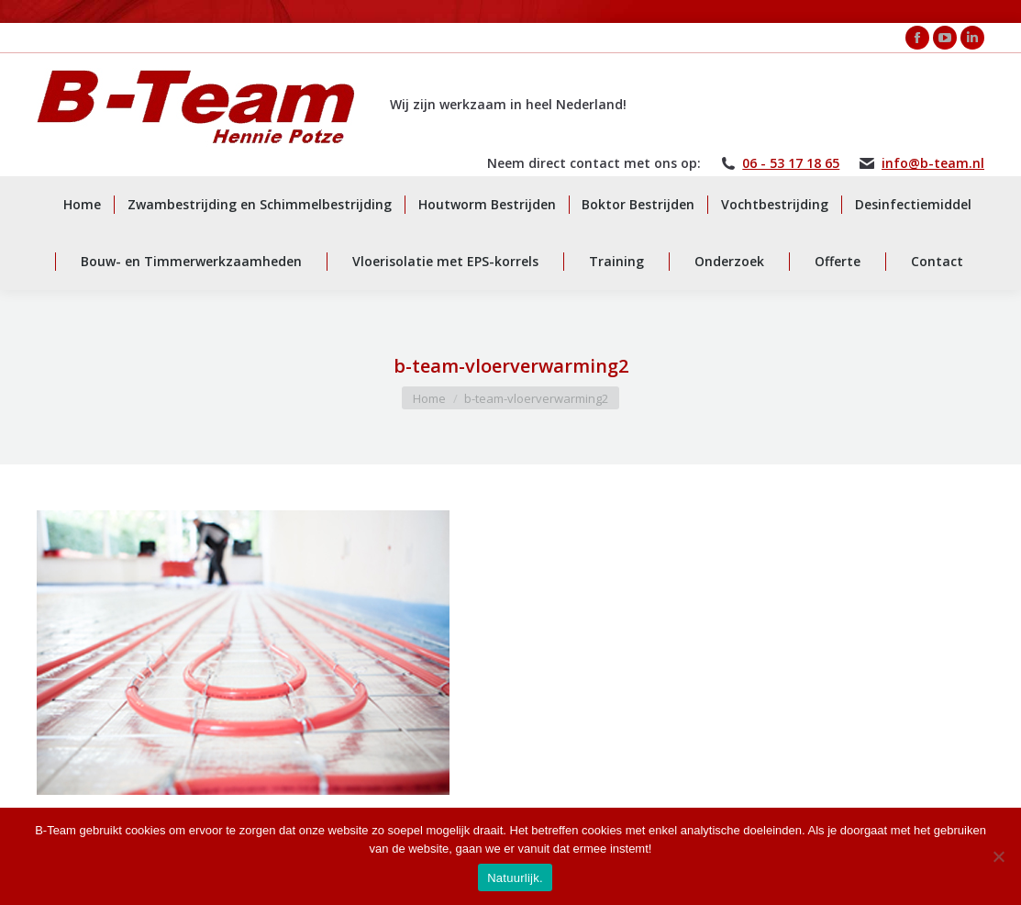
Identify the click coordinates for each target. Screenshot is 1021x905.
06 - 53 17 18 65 (790, 163)
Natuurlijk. (515, 878)
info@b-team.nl (933, 163)
